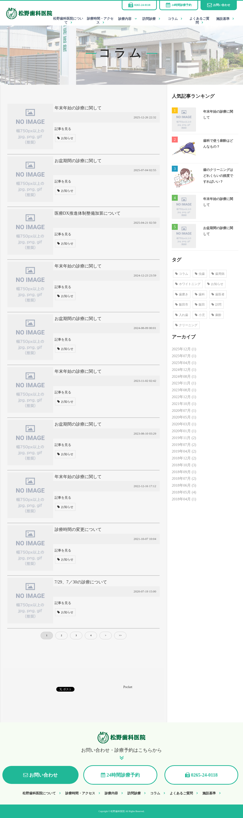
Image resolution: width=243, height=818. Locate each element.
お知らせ (65, 138)
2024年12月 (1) (184, 370)
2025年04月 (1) (184, 363)
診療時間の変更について (78, 529)
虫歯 (200, 274)
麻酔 (216, 315)
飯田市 (181, 304)
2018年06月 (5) (184, 485)
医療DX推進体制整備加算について (88, 213)
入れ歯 (181, 315)
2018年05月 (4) (184, 492)
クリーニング (186, 325)
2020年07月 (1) (184, 411)
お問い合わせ (221, 5)
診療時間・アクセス (100, 20)
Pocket (128, 687)
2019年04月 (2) (184, 451)
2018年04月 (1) (184, 499)
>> (120, 635)
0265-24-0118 (142, 5)
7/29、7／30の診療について (81, 582)
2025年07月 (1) (184, 356)
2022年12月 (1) (184, 397)
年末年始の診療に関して (78, 108)
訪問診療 (149, 19)
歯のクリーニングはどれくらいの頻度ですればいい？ (218, 175)
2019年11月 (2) (184, 438)
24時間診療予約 (182, 5)
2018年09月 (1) (184, 472)
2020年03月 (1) (184, 424)
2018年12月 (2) (184, 458)
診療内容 (124, 19)
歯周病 (217, 274)
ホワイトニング (188, 284)
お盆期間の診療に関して (78, 160)
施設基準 (222, 19)
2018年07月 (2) (184, 478)
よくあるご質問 (199, 20)
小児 (200, 315)
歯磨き (181, 294)
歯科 (200, 294)
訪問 (216, 304)
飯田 (200, 304)
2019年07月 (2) (184, 445)
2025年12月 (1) (184, 349)
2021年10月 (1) (184, 404)
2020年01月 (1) (184, 431)
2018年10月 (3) (184, 465)
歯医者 (217, 294)
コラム (173, 19)
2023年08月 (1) (184, 390)
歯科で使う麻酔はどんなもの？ (218, 143)
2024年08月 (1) (184, 376)
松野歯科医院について (68, 20)
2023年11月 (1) (184, 383)
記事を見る (63, 129)
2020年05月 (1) (184, 417)
